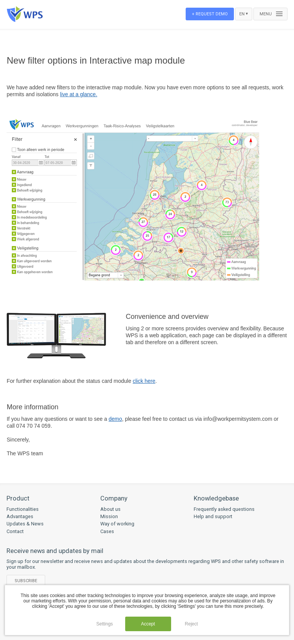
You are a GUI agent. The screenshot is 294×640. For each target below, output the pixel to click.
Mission (109, 516)
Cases (107, 531)
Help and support (213, 516)
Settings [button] (104, 624)
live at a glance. (78, 94)
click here (144, 381)
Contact (15, 531)
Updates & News (25, 524)
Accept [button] (148, 624)
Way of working (117, 524)
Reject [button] (191, 624)
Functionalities (23, 509)
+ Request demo (210, 13)
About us (110, 509)
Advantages (20, 516)
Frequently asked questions (224, 509)
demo (115, 419)
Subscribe (26, 580)
